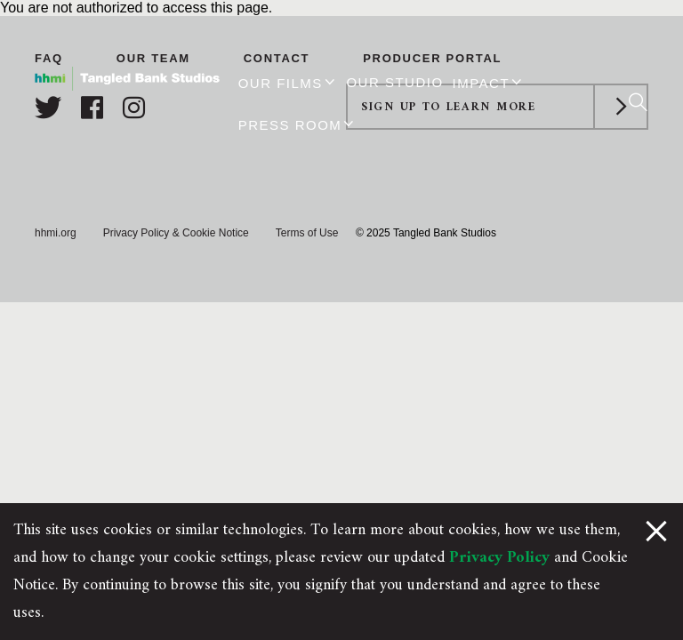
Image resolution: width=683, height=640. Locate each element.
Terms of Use (307, 233)
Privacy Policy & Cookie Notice (176, 233)
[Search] (638, 102)
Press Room (290, 124)
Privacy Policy (499, 558)
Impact (481, 83)
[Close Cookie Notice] (656, 529)
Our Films (280, 83)
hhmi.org (55, 233)
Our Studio (394, 82)
